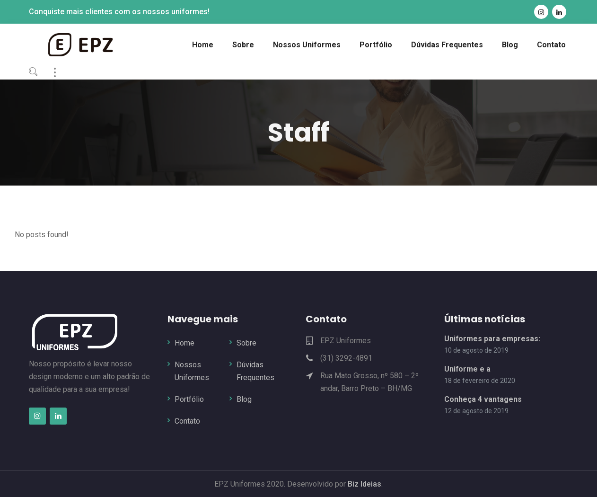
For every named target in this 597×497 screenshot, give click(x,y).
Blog (244, 399)
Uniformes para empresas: (492, 338)
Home (184, 342)
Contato (187, 421)
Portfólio (189, 399)
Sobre (246, 342)
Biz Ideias (363, 483)
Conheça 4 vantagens (483, 399)
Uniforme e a (467, 368)
